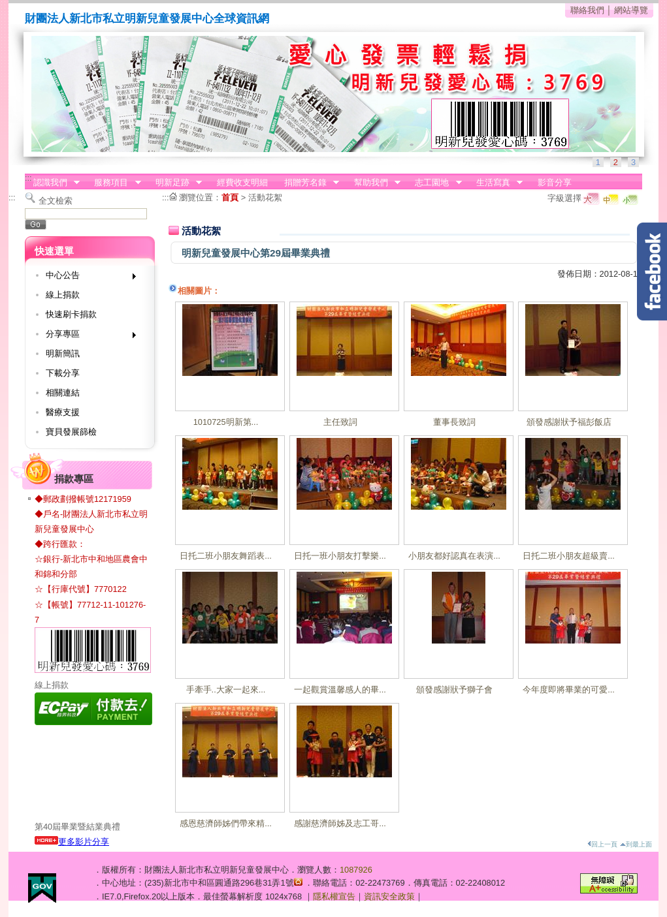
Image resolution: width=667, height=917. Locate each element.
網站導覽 (631, 10)
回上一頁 (602, 844)
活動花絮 (265, 197)
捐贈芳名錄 (307, 183)
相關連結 (63, 392)
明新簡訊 (63, 353)
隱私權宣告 (334, 896)
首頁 (229, 197)
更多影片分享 (72, 842)
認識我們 (52, 183)
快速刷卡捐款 (71, 314)
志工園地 (434, 183)
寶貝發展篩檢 (71, 432)
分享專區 (86, 336)
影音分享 (555, 182)
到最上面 (636, 844)
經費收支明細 (242, 182)
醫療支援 (63, 412)
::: (28, 178)
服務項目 (113, 183)
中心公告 (86, 277)
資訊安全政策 (389, 896)
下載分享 (63, 373)
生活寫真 (495, 183)
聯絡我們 (587, 10)
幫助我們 (373, 183)
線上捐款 (63, 295)
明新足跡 (174, 183)
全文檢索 (56, 201)
